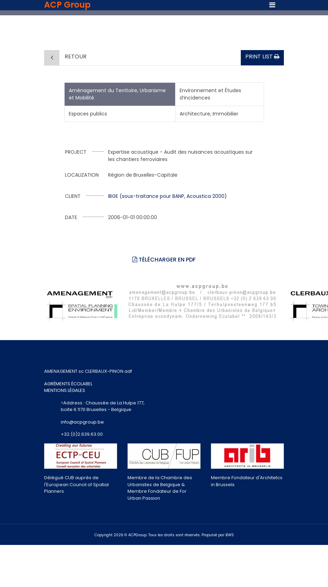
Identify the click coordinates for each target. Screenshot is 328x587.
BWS (230, 535)
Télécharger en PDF (164, 260)
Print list (262, 57)
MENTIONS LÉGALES (64, 390)
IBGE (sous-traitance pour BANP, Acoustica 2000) (167, 196)
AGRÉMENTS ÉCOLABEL (68, 383)
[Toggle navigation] (272, 5)
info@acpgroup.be (82, 422)
